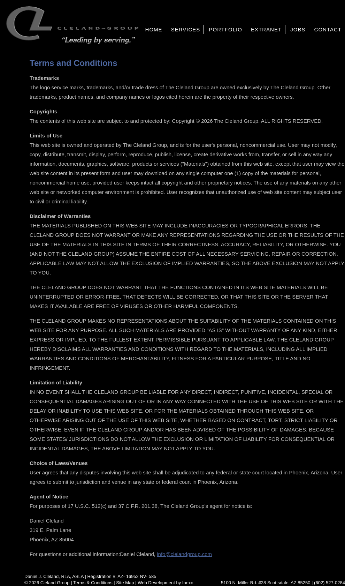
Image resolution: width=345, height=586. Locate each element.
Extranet (266, 29)
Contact (328, 29)
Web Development (156, 582)
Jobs (297, 29)
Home (153, 29)
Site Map (125, 582)
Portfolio (225, 29)
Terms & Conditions (93, 582)
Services (185, 29)
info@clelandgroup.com (184, 554)
